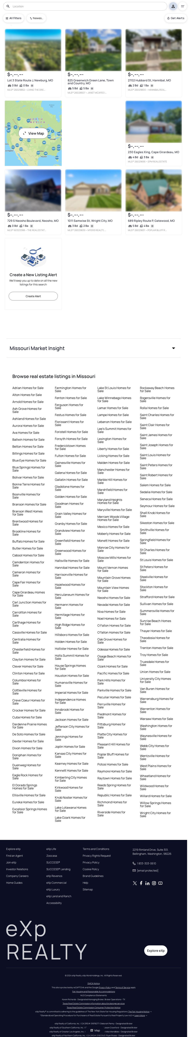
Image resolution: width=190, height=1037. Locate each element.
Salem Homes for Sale (155, 485)
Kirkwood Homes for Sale (69, 789)
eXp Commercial (56, 882)
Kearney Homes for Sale (71, 763)
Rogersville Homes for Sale (155, 399)
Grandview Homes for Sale (70, 532)
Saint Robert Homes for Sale (156, 476)
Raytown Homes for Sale (114, 778)
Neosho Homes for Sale (113, 598)
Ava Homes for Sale (25, 432)
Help (85, 882)
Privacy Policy (91, 862)
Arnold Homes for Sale (27, 402)
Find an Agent (14, 855)
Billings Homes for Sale (28, 453)
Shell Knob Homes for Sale (155, 514)
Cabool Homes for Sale (28, 555)
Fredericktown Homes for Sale (70, 447)
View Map (33, 133)
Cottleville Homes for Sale (27, 691)
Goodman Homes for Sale (69, 505)
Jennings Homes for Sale (69, 738)
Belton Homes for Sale (27, 446)
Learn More (140, 1015)
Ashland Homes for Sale (29, 419)
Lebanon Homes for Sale (114, 422)
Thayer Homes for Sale (156, 631)
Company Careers (17, 876)
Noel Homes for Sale (111, 618)
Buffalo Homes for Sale (28, 541)
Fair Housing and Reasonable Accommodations (93, 991)
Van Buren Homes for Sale (155, 690)
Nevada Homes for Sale (113, 604)
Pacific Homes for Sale (113, 673)
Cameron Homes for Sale (26, 573)
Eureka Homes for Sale (28, 802)
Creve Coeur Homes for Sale (28, 701)
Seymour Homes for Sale (157, 506)
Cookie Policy (91, 869)
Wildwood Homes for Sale (154, 787)
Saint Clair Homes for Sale (155, 426)
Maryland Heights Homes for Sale (109, 501)
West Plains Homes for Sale (155, 767)
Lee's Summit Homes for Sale (114, 430)
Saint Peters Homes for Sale (156, 466)
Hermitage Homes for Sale (70, 616)
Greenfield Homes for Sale (70, 542)
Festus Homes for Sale (70, 415)
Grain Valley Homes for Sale (71, 515)
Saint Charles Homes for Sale (157, 416)
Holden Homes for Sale (71, 642)
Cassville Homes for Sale (29, 632)
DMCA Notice (94, 983)
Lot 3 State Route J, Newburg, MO (30, 80)
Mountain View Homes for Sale (113, 589)
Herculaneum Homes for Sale (72, 596)
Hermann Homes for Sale (69, 606)
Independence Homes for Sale (70, 701)
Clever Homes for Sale (27, 666)
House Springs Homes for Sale (70, 667)
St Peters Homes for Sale (154, 568)
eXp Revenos (54, 876)
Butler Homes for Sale (27, 548)
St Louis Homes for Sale (156, 560)
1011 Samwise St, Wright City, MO (90, 221)
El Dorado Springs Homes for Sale (24, 786)
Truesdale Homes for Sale (154, 663)
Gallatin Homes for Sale (71, 480)
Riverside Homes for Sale (111, 813)
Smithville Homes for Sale (154, 531)
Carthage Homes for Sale (26, 624)
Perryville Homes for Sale (111, 705)
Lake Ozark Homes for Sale (70, 819)
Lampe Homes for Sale (113, 415)
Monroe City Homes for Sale (113, 549)
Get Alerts (175, 18)
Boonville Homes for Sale (26, 496)
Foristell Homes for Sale (71, 432)
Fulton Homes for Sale (70, 456)
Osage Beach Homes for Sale (114, 658)
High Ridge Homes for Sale (70, 626)
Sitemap (88, 889)
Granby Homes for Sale (71, 523)
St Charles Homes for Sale (155, 551)
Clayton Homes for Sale (28, 659)
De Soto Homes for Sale (28, 734)
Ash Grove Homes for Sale (27, 410)
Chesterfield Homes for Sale (28, 651)
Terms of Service (122, 987)
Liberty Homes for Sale (113, 449)
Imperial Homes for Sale (71, 692)
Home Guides (14, 882)
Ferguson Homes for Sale (69, 406)
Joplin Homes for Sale (70, 746)
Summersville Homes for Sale (157, 612)
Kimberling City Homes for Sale (71, 779)
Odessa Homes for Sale (113, 649)
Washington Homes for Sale (156, 727)
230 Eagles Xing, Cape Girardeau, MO (153, 152)
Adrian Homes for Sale (27, 388)
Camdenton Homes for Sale (28, 563)
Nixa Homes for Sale (111, 611)
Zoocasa (51, 855)
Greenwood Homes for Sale (70, 552)
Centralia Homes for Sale (26, 641)
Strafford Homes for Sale (157, 597)
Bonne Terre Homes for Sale (28, 485)
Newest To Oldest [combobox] (38, 18)
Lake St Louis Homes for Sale (114, 389)
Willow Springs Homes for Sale (155, 804)
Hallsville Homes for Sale (72, 561)
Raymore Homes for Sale (114, 771)
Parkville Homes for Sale (114, 690)
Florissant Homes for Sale (69, 423)
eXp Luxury (53, 889)
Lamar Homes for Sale (112, 408)
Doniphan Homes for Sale (26, 756)
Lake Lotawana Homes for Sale (70, 809)
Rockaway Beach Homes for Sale (157, 389)
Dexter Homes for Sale (28, 741)
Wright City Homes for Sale (155, 814)
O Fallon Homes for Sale (114, 625)
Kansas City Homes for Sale (71, 755)
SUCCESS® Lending (58, 869)
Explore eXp (13, 849)
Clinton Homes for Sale (28, 673)
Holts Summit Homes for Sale (72, 657)
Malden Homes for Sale (113, 463)
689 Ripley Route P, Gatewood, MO (151, 221)
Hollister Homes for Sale (72, 648)
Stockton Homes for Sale (154, 588)
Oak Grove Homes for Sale (112, 641)
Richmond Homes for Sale (112, 803)
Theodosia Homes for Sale (155, 639)
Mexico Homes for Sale (113, 527)
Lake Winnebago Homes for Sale (114, 399)
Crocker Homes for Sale (28, 710)
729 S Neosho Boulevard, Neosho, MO (33, 221)
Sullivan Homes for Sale (156, 604)
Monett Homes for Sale (113, 540)
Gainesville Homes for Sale (70, 464)
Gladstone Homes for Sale (69, 488)
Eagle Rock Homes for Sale (27, 776)
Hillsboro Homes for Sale (72, 635)
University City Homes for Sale (155, 680)
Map (95, 1030)
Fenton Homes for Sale (71, 398)
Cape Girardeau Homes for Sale (28, 593)
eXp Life (51, 849)
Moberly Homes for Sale (113, 534)
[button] (94, 348)
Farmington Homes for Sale (70, 389)
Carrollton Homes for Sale (27, 614)
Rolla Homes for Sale (154, 408)
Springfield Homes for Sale (155, 541)
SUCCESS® (53, 862)
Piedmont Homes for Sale (111, 715)
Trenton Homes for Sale (156, 648)
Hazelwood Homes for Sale (70, 586)
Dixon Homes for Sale (27, 748)
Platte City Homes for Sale (112, 735)
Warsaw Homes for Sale (156, 719)
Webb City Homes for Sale (154, 747)
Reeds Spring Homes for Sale (114, 786)
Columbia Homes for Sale (26, 681)
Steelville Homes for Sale (154, 578)
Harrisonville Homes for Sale (71, 576)
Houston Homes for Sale (72, 675)
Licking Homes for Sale (113, 456)
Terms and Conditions (96, 849)
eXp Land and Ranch (58, 896)
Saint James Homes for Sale (156, 436)
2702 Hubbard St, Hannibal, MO (149, 80)
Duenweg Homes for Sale (26, 766)
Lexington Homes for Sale (112, 440)
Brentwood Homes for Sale (27, 523)
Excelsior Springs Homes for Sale (29, 810)
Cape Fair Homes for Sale (26, 583)
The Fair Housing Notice (138, 1011)
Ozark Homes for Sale (112, 666)
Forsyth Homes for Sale (71, 439)
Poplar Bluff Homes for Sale (113, 755)
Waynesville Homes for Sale (156, 737)
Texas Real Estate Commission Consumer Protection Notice (93, 1007)
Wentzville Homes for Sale (155, 757)
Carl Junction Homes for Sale (29, 604)
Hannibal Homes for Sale (72, 567)
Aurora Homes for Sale (28, 426)
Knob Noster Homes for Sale (71, 799)
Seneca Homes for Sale (156, 499)
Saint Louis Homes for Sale (155, 456)
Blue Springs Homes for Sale (28, 469)
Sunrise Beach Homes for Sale (155, 622)
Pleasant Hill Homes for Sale (113, 745)
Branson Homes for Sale (29, 504)
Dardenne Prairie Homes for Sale (29, 725)
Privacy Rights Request (97, 855)
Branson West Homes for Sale (27, 512)
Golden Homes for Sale (71, 496)
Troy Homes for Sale (154, 655)
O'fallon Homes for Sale (113, 632)
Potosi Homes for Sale (112, 764)
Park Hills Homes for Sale (111, 681)
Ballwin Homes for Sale (28, 439)
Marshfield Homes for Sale (112, 491)
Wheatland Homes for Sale (155, 777)
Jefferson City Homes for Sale (72, 728)
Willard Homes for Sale (156, 796)
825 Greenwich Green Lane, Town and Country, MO (91, 81)
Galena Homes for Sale (71, 473)
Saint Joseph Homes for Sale (156, 446)
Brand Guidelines (93, 876)
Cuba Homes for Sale (27, 717)
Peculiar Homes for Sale (114, 697)
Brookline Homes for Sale (26, 533)
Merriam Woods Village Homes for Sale (113, 518)
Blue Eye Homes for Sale (29, 460)
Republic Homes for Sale (114, 795)
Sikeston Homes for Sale (157, 523)
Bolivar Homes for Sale (28, 477)
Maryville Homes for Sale (114, 510)
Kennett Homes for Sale (71, 770)
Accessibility (54, 903)
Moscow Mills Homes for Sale (114, 559)
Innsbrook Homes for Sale (69, 711)
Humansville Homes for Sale (71, 684)
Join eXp (11, 862)
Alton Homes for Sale (27, 395)
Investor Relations (17, 869)
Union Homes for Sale (155, 672)
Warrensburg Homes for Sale (157, 700)
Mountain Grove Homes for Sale (113, 579)
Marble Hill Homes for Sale (112, 481)
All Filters (13, 18)
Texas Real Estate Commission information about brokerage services (94, 1003)
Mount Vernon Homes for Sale (112, 569)
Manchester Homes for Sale (113, 471)
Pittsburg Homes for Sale (111, 725)
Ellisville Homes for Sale (28, 795)
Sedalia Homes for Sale (156, 492)
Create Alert (33, 296)
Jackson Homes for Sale (71, 719)
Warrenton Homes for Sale (155, 710)
